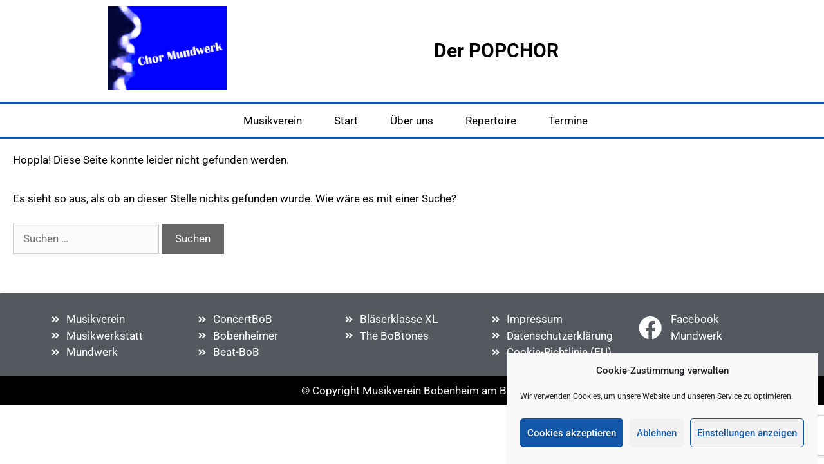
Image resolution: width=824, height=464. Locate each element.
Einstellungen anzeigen (747, 433)
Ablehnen (657, 433)
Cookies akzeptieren (571, 433)
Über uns (411, 120)
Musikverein (272, 120)
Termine (568, 120)
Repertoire (490, 120)
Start (346, 120)
